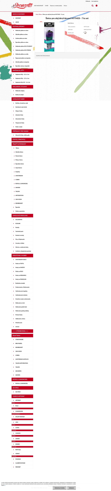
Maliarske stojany (20, 90)
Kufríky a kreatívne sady (21, 103)
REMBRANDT (19, 203)
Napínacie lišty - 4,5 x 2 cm (22, 74)
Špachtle (17, 207)
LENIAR (17, 438)
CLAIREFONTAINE (20, 463)
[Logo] (22, 6)
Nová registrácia (94, 1)
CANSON (17, 433)
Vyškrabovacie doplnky (21, 291)
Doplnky (17, 171)
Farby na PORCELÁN (20, 279)
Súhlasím (71, 488)
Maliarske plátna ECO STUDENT (23, 46)
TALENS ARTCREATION (21, 363)
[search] (92, 5)
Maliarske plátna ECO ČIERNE (23, 50)
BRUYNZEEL (18, 343)
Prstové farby (18, 314)
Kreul (16, 405)
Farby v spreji (18, 126)
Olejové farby (18, 111)
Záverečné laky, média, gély (22, 135)
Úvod (37, 14)
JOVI (16, 422)
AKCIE (17, 22)
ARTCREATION (19, 195)
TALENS (17, 191)
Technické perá (19, 231)
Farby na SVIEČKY (20, 267)
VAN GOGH (18, 199)
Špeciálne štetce (19, 163)
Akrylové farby (19, 115)
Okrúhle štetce (19, 152)
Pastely (17, 227)
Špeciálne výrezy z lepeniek (22, 66)
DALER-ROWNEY (20, 416)
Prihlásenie (88, 1)
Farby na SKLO (19, 271)
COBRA (17, 179)
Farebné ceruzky (19, 235)
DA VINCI (18, 392)
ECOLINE (17, 223)
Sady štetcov (18, 167)
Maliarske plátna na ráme (21, 30)
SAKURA (17, 187)
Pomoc (65, 5)
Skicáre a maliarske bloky (21, 247)
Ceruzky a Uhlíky (19, 243)
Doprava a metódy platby (56, 5)
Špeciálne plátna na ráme (21, 42)
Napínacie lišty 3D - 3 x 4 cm (22, 82)
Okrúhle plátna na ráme (21, 34)
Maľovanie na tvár (20, 303)
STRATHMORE (19, 339)
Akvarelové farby (19, 119)
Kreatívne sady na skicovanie (22, 299)
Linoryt (17, 326)
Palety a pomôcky (20, 211)
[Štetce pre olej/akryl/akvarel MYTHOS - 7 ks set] (50, 23)
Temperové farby (19, 122)
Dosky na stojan (19, 94)
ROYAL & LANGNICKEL (21, 183)
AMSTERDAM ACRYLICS (21, 359)
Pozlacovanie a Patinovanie (22, 287)
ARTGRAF (18, 400)
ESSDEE (17, 444)
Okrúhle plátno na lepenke (22, 62)
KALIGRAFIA (18, 219)
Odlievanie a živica (20, 318)
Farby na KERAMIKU (20, 275)
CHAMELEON (19, 411)
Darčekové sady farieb (21, 107)
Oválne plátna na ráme (21, 38)
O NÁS (46, 5)
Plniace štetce (19, 160)
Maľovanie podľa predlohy (22, 310)
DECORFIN (18, 371)
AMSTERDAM (19, 175)
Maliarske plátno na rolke (21, 54)
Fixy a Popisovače (20, 239)
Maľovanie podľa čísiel (21, 307)
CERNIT (17, 453)
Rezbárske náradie (20, 283)
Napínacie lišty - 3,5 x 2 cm (22, 78)
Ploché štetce (18, 156)
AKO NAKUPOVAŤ (38, 5)
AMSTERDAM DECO (20, 259)
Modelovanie (18, 322)
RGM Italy (18, 449)
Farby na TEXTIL (19, 263)
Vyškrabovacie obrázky (21, 295)
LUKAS (17, 427)
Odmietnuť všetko (60, 488)
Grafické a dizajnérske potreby (23, 251)
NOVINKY (18, 18)
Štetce (17, 148)
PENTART (18, 467)
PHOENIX (18, 459)
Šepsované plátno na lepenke (22, 58)
